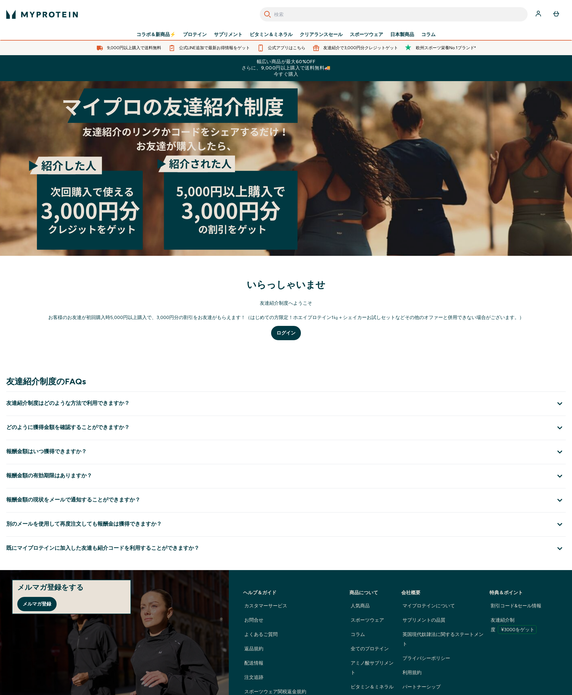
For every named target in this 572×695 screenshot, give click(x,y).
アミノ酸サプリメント (372, 667)
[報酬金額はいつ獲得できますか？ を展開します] (286, 452)
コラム (428, 34)
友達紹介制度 (514, 625)
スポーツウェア (366, 34)
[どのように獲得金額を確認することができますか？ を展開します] (286, 428)
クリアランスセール (321, 34)
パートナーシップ (421, 687)
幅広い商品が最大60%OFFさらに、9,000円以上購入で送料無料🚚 (286, 68)
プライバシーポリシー (426, 658)
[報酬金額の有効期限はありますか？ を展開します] (286, 476)
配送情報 (253, 663)
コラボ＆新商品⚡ (156, 34)
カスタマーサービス (265, 606)
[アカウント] (539, 14)
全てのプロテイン (370, 648)
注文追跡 (253, 677)
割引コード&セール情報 (516, 606)
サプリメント (228, 34)
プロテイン (195, 34)
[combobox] (394, 14)
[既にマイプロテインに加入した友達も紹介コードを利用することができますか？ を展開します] (286, 548)
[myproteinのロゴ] (42, 14)
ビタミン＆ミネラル (271, 34)
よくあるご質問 (261, 634)
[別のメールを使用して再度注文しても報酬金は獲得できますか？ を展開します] (286, 524)
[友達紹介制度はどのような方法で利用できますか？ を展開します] (286, 403)
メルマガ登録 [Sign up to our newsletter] (37, 604)
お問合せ (253, 620)
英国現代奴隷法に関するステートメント (443, 639)
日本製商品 (402, 34)
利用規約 (412, 672)
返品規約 (253, 648)
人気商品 (360, 606)
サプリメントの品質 (423, 620)
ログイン (286, 333)
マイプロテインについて (428, 606)
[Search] (267, 14)
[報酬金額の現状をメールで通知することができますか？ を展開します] (286, 500)
